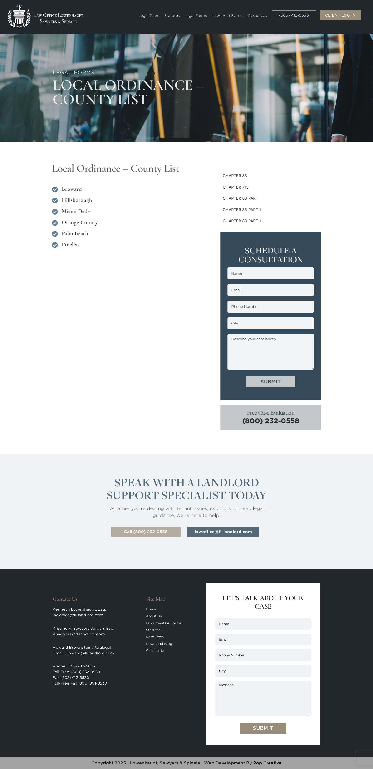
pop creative (266, 762)
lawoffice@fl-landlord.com (78, 615)
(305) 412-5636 (81, 666)
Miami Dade (75, 211)
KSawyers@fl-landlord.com (79, 634)
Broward (71, 188)
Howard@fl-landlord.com (89, 653)
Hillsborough (76, 200)
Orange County (79, 222)
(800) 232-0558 (271, 420)
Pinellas (69, 244)
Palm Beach (74, 233)
